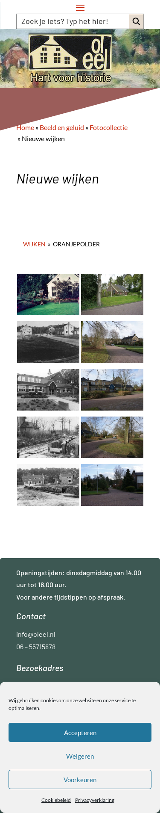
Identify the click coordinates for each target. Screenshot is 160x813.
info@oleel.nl (35, 634)
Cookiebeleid (56, 800)
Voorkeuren (80, 779)
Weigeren (80, 756)
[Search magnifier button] (136, 21)
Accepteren (80, 732)
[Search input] (73, 21)
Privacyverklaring (94, 800)
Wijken (34, 244)
